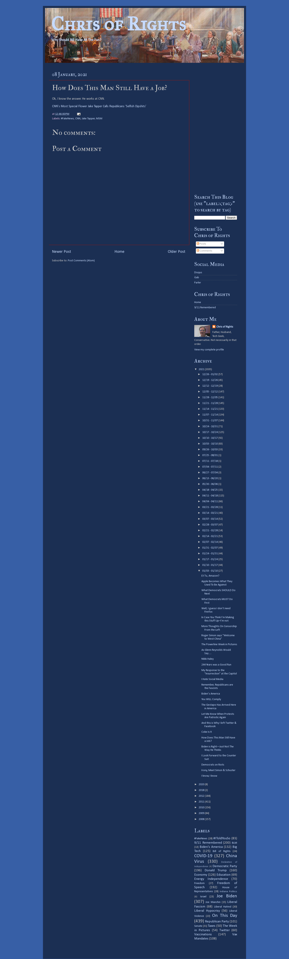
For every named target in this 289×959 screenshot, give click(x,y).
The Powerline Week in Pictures (219, 644)
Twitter (224, 930)
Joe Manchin (213, 902)
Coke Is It (206, 731)
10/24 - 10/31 (210, 426)
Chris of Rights (118, 24)
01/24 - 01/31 (210, 553)
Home (119, 252)
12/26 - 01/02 (210, 374)
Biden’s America (210, 693)
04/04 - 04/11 (210, 501)
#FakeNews (67, 118)
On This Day (224, 915)
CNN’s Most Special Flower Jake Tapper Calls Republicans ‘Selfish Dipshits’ (99, 106)
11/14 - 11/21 (210, 409)
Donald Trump (216, 870)
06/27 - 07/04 (210, 472)
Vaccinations (203, 934)
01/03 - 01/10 (210, 570)
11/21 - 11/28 (210, 403)
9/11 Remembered (205, 307)
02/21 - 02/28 (210, 530)
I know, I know (209, 775)
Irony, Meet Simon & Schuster (218, 770)
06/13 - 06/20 (210, 478)
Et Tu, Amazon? (210, 575)
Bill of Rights (221, 851)
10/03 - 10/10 (210, 443)
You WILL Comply (211, 699)
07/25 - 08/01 (210, 455)
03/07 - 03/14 (210, 518)
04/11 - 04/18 (210, 495)
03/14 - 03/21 (210, 513)
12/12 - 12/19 (210, 385)
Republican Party (217, 921)
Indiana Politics (228, 891)
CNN (77, 118)
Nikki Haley (207, 658)
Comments (204, 250)
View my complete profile (209, 349)
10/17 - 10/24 (210, 432)
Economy (200, 874)
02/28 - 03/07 (210, 524)
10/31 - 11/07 (210, 420)
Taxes (211, 926)
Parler (197, 282)
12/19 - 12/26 (210, 380)
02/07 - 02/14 (210, 542)
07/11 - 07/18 (210, 461)
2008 (202, 819)
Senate (198, 926)
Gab (196, 277)
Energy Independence (211, 879)
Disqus (198, 272)
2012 (202, 796)
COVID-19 (203, 856)
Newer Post (61, 252)
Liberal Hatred (222, 906)
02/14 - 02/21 (210, 536)
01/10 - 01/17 (210, 565)
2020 (202, 784)
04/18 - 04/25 (210, 489)
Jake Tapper (88, 118)
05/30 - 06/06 (210, 484)
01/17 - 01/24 (210, 559)
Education (223, 874)
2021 (202, 369)
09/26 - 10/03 (210, 449)
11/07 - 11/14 (210, 414)
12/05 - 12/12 (210, 391)
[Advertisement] (215, 128)
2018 (202, 790)
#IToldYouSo (221, 838)
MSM (99, 118)
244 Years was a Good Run (216, 664)
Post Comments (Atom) (81, 260)
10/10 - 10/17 (210, 438)
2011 (202, 801)
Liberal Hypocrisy (207, 910)
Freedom (199, 883)
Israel (203, 896)
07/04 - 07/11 (210, 466)
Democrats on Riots (212, 764)
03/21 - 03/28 (210, 507)
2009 (202, 813)
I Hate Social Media (212, 679)
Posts (201, 243)
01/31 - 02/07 (210, 547)
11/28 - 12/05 (210, 397)
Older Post (176, 252)
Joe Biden (227, 896)
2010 (202, 807)
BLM (234, 842)
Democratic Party (225, 866)
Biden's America (211, 847)
